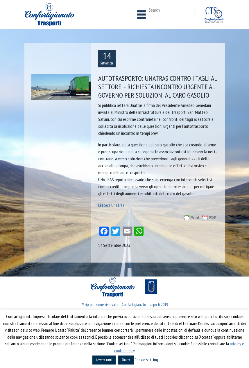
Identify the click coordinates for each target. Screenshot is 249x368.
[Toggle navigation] (141, 14)
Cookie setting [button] (146, 359)
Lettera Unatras (111, 205)
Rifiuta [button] (125, 360)
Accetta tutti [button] (104, 360)
